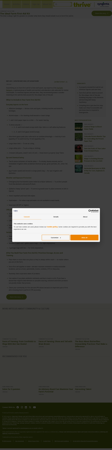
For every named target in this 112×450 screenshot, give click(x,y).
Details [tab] (56, 217)
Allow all (84, 237)
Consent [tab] (27, 217)
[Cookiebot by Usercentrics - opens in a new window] (89, 211)
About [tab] (85, 217)
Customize (56, 237)
